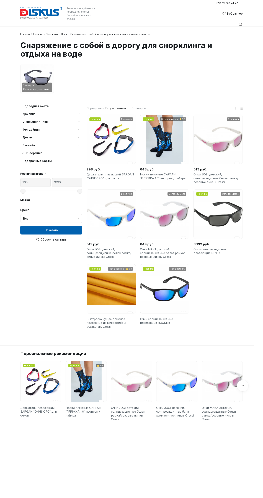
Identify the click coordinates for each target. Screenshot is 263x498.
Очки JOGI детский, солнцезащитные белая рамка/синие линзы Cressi (111, 256)
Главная (25, 34)
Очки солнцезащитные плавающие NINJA (211, 254)
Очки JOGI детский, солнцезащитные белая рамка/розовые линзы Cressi (217, 179)
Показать (51, 230)
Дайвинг (28, 114)
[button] (242, 394)
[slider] (22, 191)
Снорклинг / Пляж (57, 34)
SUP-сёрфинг (32, 153)
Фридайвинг (31, 129)
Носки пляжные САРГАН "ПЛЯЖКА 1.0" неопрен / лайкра (164, 177)
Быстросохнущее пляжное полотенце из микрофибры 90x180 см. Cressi (107, 329)
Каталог (38, 34)
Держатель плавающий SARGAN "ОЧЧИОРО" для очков (107, 179)
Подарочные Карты (37, 161)
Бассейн (28, 145)
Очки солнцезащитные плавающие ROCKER (157, 327)
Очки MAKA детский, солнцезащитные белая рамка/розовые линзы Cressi (164, 256)
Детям (27, 137)
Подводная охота (35, 106)
